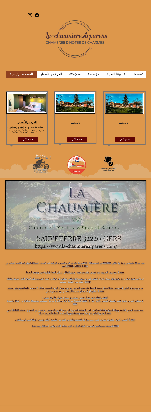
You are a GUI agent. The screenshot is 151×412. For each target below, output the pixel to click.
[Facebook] (37, 15)
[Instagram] (30, 15)
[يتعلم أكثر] (28, 139)
